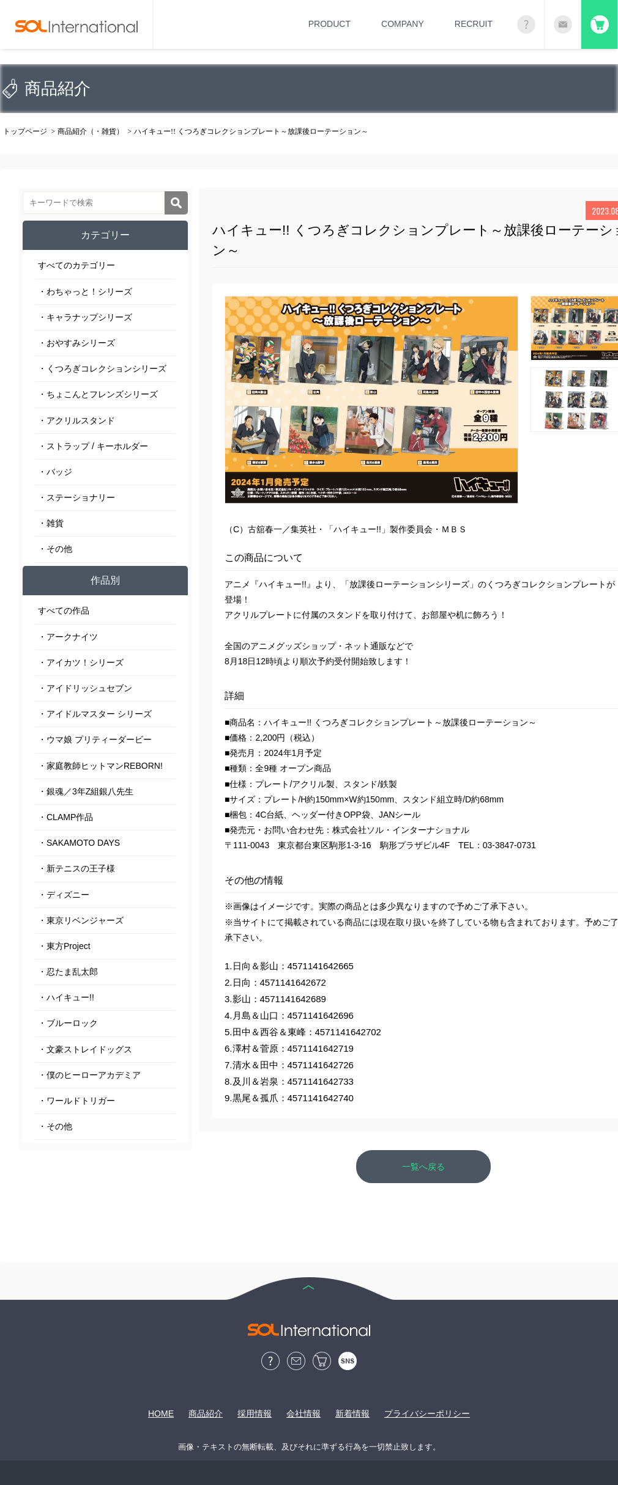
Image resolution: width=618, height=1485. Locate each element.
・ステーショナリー (76, 497)
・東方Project (64, 946)
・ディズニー (63, 895)
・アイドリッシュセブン (85, 688)
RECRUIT (474, 24)
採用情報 (254, 1413)
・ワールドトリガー (76, 1101)
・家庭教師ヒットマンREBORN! (100, 766)
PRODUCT (329, 24)
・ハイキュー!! (66, 997)
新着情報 (352, 1413)
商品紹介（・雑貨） (91, 131)
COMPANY (402, 24)
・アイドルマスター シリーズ (95, 714)
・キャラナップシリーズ (85, 317)
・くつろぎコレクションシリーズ (102, 368)
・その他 (55, 549)
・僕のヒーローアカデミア (89, 1075)
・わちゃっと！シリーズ (85, 291)
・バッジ (55, 472)
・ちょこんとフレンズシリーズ (98, 394)
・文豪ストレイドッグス (85, 1049)
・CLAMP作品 (65, 817)
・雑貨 (51, 523)
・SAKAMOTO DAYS (79, 843)
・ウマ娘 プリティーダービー (95, 739)
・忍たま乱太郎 (68, 972)
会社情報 (303, 1413)
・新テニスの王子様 (76, 868)
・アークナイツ (68, 637)
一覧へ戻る (423, 1167)
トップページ (25, 131)
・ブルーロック (68, 1023)
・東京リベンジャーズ (81, 920)
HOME (161, 1413)
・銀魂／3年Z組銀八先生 (85, 791)
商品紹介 (205, 1413)
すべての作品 (63, 610)
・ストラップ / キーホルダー (93, 446)
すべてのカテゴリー (76, 265)
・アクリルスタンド (76, 420)
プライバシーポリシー (427, 1413)
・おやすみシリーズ (76, 343)
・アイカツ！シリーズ (81, 662)
